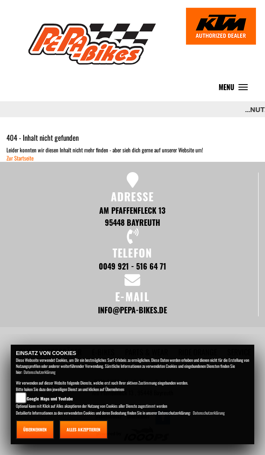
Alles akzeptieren (84, 429)
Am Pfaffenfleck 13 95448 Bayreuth (132, 216)
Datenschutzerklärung (39, 372)
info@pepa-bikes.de (132, 309)
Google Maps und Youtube (50, 398)
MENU (235, 89)
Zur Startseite (20, 158)
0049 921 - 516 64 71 (132, 266)
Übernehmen (35, 429)
